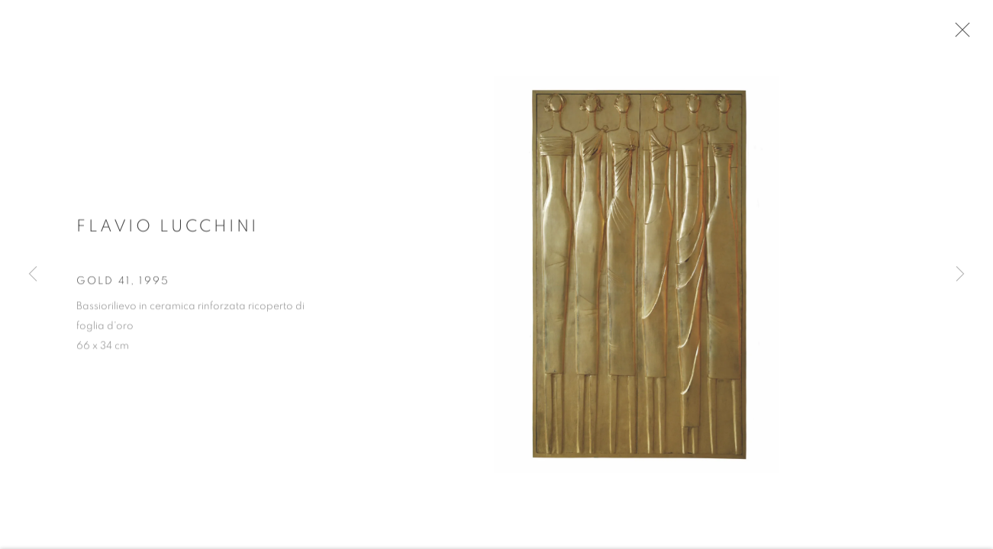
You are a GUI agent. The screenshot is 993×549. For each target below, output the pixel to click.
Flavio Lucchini (167, 230)
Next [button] (960, 274)
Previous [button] (33, 274)
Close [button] (962, 34)
